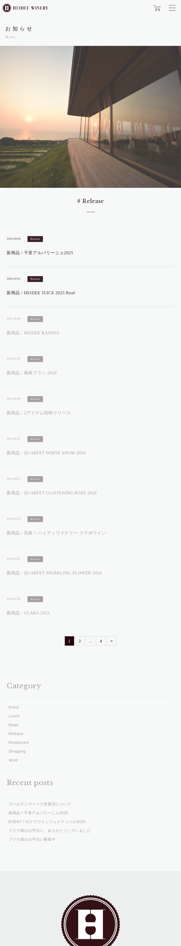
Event (14, 707)
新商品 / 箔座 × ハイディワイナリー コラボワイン (56, 533)
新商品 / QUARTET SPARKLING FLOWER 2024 (54, 573)
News (14, 725)
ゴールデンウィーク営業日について (40, 804)
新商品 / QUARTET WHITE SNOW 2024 (46, 453)
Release (35, 238)
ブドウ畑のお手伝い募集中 (32, 839)
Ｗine (13, 760)
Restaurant (19, 742)
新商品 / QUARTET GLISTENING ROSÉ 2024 (52, 493)
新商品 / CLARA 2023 (28, 613)
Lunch (14, 716)
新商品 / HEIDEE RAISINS (33, 333)
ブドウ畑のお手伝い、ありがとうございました (50, 830)
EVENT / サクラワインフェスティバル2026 (47, 822)
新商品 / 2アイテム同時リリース (39, 413)
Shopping (17, 751)
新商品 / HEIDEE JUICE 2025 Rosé (41, 293)
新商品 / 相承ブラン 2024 (32, 373)
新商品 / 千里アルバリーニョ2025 (40, 253)
